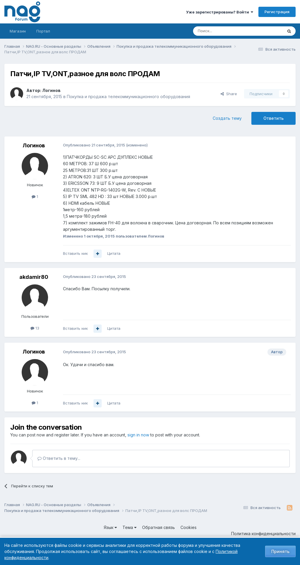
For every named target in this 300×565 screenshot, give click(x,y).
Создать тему (227, 118)
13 (34, 328)
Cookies (188, 527)
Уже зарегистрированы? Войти (219, 12)
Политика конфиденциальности (263, 533)
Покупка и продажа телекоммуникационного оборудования (128, 96)
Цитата (113, 253)
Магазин (18, 31)
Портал (43, 31)
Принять (280, 551)
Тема (129, 527)
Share (229, 93)
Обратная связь (158, 527)
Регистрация (277, 11)
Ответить (273, 118)
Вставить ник (75, 253)
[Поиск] (221, 31)
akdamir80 (33, 277)
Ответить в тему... (59, 458)
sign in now (138, 434)
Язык (110, 527)
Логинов (51, 90)
